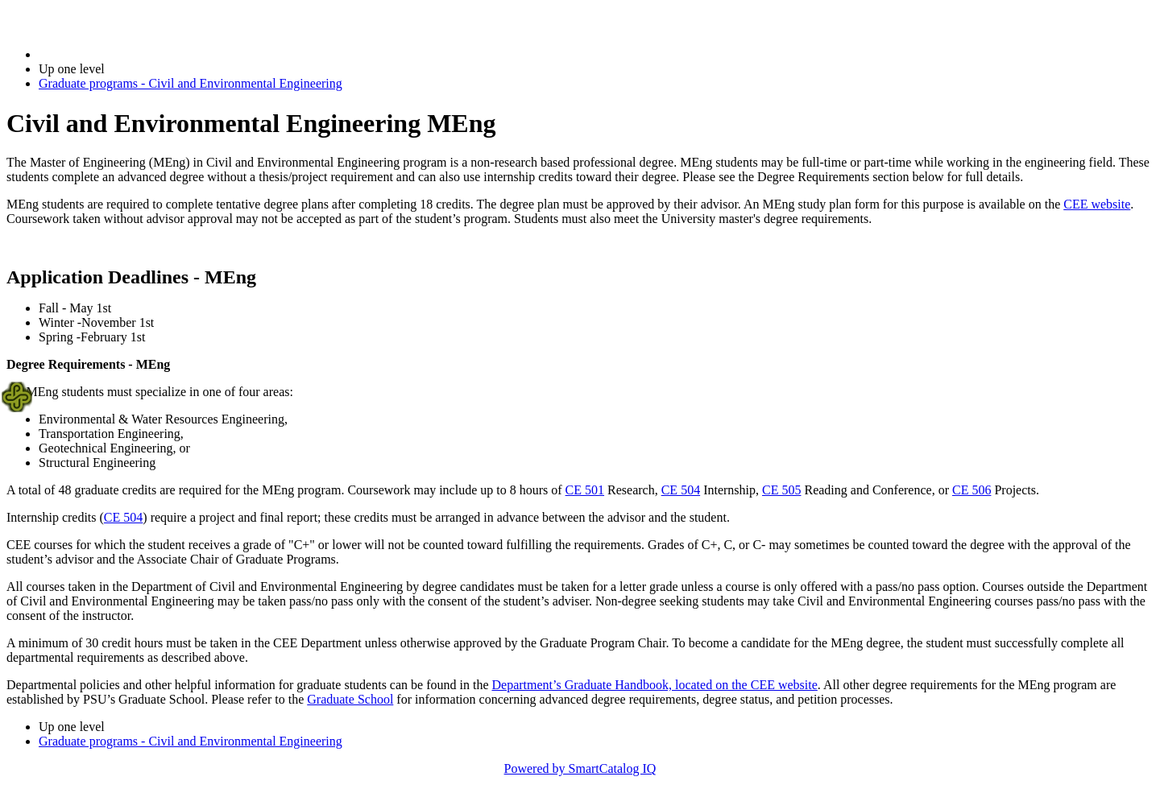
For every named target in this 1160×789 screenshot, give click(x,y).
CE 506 (971, 490)
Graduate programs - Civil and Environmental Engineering (190, 83)
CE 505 (781, 490)
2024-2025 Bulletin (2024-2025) (123, 54)
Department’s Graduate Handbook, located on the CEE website (654, 685)
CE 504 (680, 490)
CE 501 (585, 490)
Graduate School (350, 699)
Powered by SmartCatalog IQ (580, 768)
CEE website (1096, 204)
